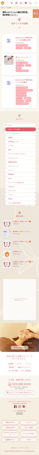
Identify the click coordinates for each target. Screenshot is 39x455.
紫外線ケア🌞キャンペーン (22, 231)
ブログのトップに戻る (19, 28)
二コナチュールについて (10, 433)
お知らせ (27, 48)
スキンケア (20, 65)
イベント (19, 48)
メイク (28, 65)
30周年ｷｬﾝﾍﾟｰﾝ (18, 251)
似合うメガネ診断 (22, 45)
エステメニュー (21, 93)
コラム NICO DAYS (22, 70)
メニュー (29, 422)
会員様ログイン (10, 440)
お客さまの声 (10, 427)
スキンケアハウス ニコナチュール (19, 401)
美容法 (18, 68)
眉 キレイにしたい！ (23, 57)
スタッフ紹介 (28, 427)
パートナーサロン (29, 433)
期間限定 (27, 98)
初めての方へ (10, 422)
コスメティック (21, 95)
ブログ (29, 440)
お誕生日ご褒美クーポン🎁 (22, 221)
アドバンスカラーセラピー (24, 90)
